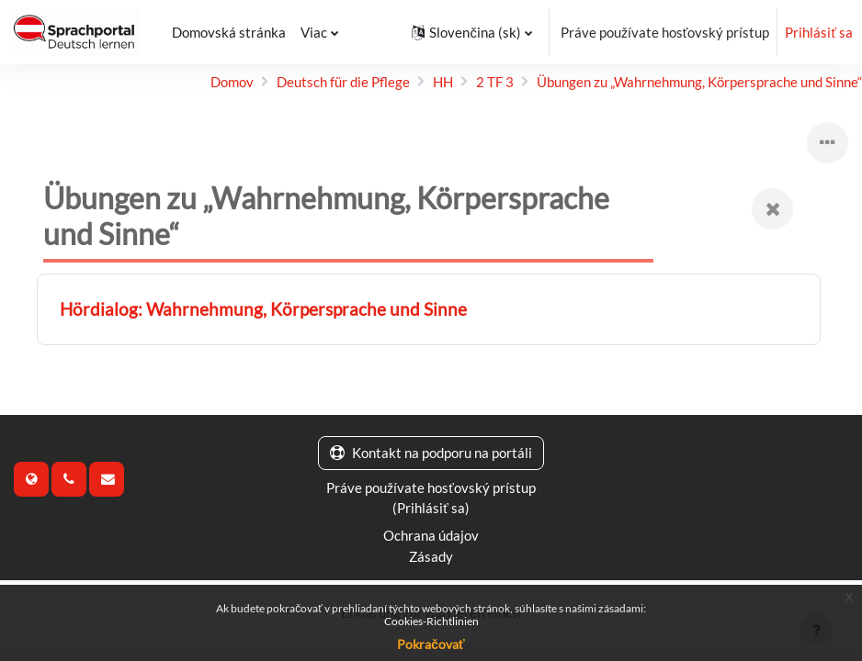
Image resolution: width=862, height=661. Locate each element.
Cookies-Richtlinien (431, 621)
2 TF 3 (495, 81)
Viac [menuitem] (314, 32)
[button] (471, 32)
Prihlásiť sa (819, 32)
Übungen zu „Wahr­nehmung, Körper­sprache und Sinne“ (699, 81)
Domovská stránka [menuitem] (229, 32)
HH (443, 81)
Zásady (431, 556)
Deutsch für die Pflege (343, 81)
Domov (232, 81)
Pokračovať (431, 644)
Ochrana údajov (431, 535)
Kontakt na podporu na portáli (431, 452)
